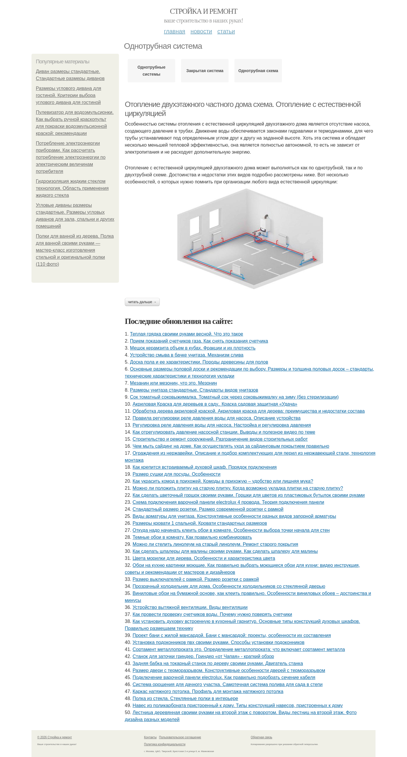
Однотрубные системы (152, 71)
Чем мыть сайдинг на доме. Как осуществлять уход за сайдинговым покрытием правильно (231, 446)
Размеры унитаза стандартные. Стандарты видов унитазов (194, 390)
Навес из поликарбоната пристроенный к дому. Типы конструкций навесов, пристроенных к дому (238, 705)
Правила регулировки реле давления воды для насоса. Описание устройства (217, 418)
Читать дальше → (142, 302)
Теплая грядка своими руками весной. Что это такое (186, 333)
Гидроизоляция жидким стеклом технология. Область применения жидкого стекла (72, 188)
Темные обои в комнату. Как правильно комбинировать (192, 537)
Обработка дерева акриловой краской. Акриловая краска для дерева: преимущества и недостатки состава (249, 411)
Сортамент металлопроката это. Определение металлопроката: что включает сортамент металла (239, 649)
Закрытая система (204, 70)
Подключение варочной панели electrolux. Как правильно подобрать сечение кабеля (224, 677)
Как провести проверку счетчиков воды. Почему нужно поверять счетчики (212, 614)
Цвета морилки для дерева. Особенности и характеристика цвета (204, 558)
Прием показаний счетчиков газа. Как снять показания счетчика (199, 340)
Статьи (226, 31)
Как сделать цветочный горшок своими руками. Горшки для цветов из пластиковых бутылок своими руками (249, 495)
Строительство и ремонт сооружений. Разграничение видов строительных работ (220, 439)
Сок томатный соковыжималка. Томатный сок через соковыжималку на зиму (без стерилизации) (234, 397)
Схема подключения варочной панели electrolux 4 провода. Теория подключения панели (228, 502)
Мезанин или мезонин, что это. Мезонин (173, 383)
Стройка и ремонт (203, 11)
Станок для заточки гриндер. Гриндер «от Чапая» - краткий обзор (203, 656)
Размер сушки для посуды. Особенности (176, 474)
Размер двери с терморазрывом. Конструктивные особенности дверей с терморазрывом (229, 670)
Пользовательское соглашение (180, 737)
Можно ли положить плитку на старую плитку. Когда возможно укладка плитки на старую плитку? (238, 488)
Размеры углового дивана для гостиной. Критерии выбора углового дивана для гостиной (68, 95)
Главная (174, 31)
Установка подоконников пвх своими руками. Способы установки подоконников (219, 642)
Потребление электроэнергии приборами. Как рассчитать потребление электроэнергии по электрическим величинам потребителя (71, 157)
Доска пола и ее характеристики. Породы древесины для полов (199, 362)
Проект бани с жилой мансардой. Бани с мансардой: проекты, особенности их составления (232, 635)
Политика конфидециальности (164, 744)
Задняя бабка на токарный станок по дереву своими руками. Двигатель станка (218, 663)
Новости (201, 31)
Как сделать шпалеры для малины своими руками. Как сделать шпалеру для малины (225, 551)
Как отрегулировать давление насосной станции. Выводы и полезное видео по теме (224, 432)
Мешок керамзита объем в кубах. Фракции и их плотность (192, 347)
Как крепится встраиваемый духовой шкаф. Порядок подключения (205, 467)
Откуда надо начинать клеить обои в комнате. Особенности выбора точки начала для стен (231, 530)
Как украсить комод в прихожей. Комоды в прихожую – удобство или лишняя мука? (223, 481)
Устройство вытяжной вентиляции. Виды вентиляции (190, 607)
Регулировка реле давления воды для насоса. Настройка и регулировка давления (222, 425)
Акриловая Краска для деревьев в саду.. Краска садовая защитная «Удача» (215, 404)
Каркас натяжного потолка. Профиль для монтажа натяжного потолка (208, 691)
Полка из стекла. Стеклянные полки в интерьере (185, 698)
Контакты (150, 737)
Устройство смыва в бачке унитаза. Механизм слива (186, 355)
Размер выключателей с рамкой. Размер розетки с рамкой (196, 579)
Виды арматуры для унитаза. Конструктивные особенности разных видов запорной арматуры (234, 516)
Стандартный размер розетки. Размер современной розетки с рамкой (208, 509)
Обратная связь (261, 737)
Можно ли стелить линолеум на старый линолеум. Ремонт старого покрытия (215, 544)
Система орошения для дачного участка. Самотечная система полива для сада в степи (228, 684)
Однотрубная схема (258, 70)
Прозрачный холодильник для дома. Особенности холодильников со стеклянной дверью (229, 586)
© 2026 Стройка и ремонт (54, 737)
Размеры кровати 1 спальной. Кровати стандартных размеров (200, 523)
